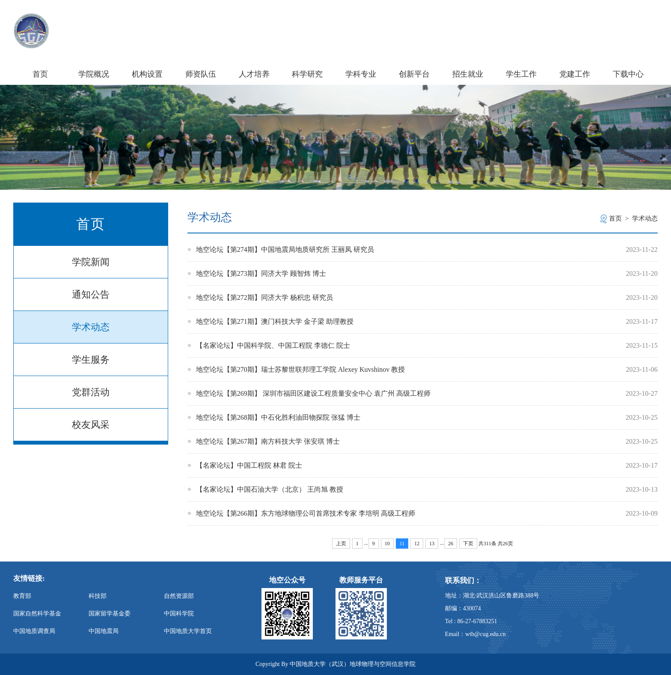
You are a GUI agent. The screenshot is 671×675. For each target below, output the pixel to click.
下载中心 (628, 74)
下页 (468, 544)
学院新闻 (91, 262)
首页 (40, 74)
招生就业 (467, 74)
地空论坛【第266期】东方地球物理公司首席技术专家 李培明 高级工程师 (305, 513)
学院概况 (93, 74)
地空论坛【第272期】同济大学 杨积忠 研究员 (264, 297)
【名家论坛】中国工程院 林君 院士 (249, 465)
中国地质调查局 (34, 631)
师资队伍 (200, 74)
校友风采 (91, 424)
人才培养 (254, 74)
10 (387, 544)
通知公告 (91, 294)
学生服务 (91, 359)
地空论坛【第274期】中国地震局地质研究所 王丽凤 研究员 (285, 249)
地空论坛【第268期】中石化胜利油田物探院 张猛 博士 (278, 417)
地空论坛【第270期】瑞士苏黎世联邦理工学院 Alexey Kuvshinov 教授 (300, 369)
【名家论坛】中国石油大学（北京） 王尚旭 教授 (269, 489)
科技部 (98, 596)
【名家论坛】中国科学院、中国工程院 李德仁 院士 (273, 345)
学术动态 (91, 327)
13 (431, 544)
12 (416, 544)
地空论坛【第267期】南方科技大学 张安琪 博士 (268, 441)
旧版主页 (641, 20)
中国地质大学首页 (188, 631)
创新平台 (414, 74)
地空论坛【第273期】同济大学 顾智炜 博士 (261, 273)
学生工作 (521, 74)
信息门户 (601, 20)
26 (450, 544)
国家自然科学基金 (37, 613)
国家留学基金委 (110, 613)
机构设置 (147, 74)
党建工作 (574, 74)
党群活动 (91, 392)
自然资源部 (179, 596)
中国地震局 (104, 631)
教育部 (22, 596)
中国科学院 (179, 613)
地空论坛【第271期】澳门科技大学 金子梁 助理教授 (274, 321)
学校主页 (561, 20)
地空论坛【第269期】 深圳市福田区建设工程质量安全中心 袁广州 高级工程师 (313, 393)
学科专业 (360, 74)
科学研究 (307, 74)
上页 (341, 544)
